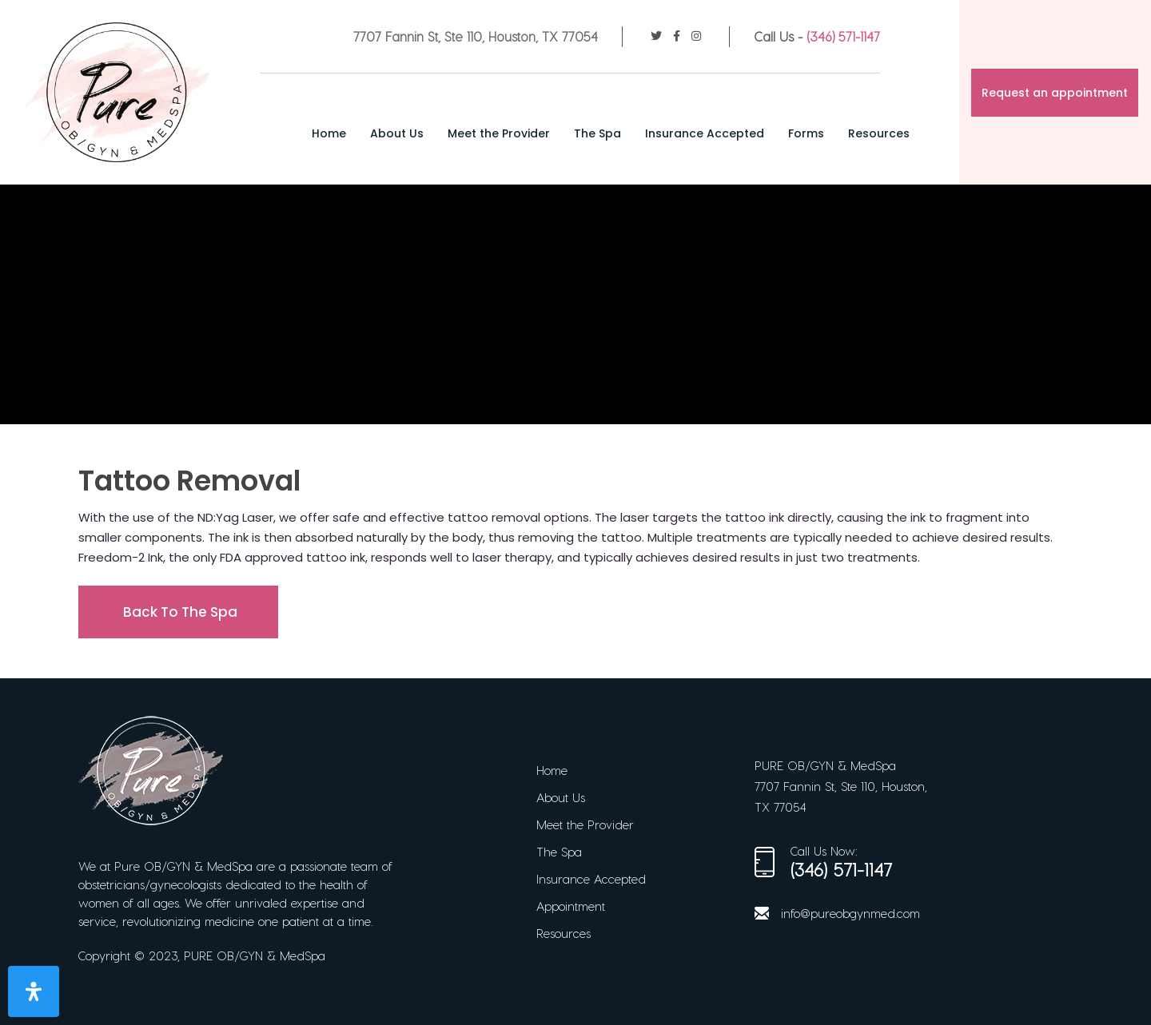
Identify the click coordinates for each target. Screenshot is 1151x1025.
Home (329, 133)
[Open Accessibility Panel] (33, 991)
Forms (806, 133)
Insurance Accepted (704, 133)
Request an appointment (1055, 93)
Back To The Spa (180, 612)
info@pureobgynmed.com (850, 913)
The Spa (597, 133)
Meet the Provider (499, 133)
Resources (879, 133)
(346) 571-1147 (843, 36)
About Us (397, 133)
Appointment (570, 906)
